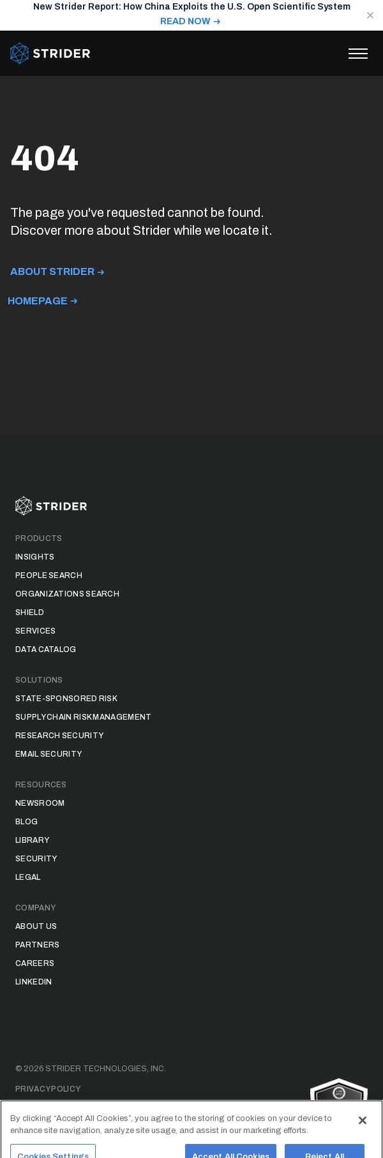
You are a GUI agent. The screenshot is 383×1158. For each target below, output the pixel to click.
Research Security (59, 735)
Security (36, 858)
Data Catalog (46, 649)
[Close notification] (370, 15)
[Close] (363, 1131)
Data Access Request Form (76, 1109)
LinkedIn (33, 981)
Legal (28, 877)
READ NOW (185, 21)
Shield (29, 612)
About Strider (52, 271)
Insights (34, 557)
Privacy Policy (47, 1089)
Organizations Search (67, 594)
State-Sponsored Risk (66, 698)
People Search (48, 575)
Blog (26, 821)
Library (32, 840)
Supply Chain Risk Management (83, 717)
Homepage (38, 300)
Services (35, 631)
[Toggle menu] (358, 53)
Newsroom (39, 803)
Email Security (48, 754)
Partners (37, 944)
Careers (34, 963)
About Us (36, 926)
